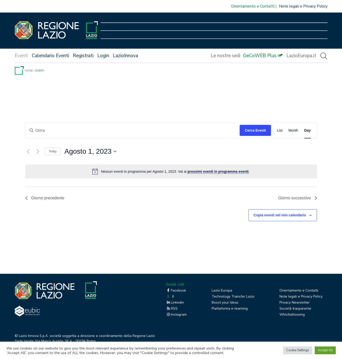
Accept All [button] (325, 350)
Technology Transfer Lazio (233, 296)
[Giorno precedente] (28, 151)
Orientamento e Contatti (252, 6)
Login (103, 55)
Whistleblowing (292, 314)
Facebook (176, 290)
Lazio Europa (222, 290)
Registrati (83, 55)
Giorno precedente (45, 198)
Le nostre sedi (225, 55)
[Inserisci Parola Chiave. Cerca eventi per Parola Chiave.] (133, 130)
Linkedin (175, 302)
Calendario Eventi (50, 55)
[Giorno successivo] (38, 151)
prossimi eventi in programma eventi (217, 171)
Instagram (176, 314)
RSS (172, 308)
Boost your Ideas (225, 302)
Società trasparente (295, 308)
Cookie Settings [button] (297, 350)
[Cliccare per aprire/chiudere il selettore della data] (90, 151)
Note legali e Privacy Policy (303, 6)
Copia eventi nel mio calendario (280, 215)
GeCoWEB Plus (259, 55)
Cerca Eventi (255, 130)
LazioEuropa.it (301, 55)
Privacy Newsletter (294, 302)
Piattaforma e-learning (230, 308)
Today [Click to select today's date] (53, 151)
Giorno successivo (297, 198)
